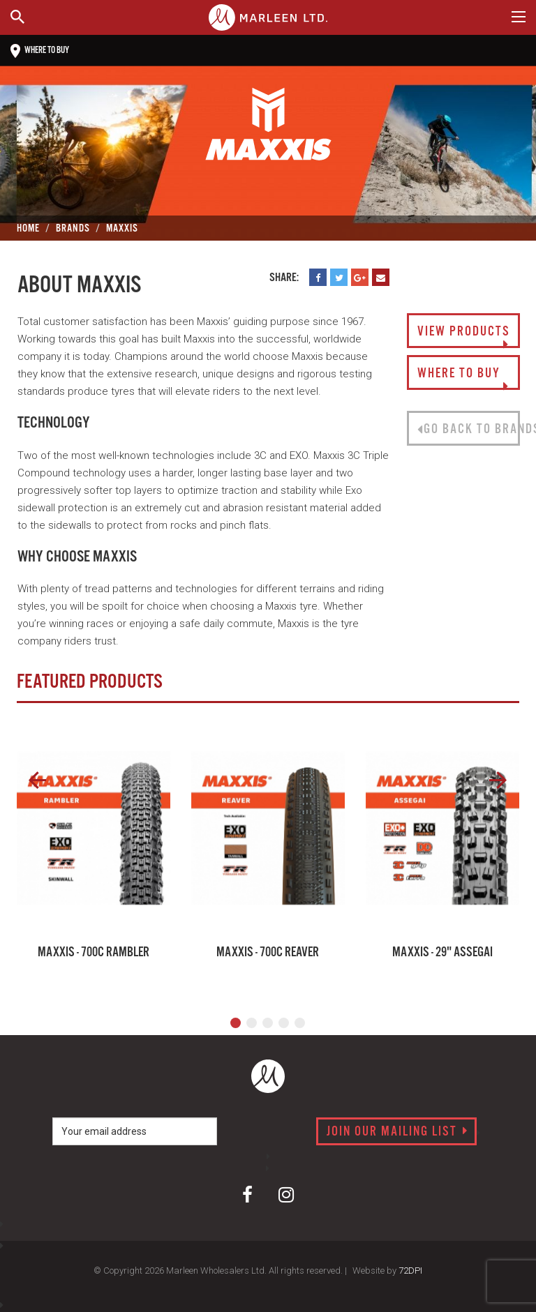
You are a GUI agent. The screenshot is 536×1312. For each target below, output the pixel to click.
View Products (463, 336)
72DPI (410, 1270)
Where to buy (39, 51)
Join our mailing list (397, 1132)
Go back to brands (468, 429)
